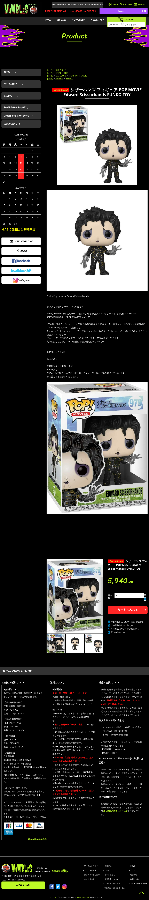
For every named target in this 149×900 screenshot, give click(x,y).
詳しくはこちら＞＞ (37, 838)
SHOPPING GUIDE (75, 4)
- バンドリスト (89, 879)
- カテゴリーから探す (91, 874)
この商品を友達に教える (122, 625)
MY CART (126, 4)
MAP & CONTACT (59, 4)
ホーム (50, 70)
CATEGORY (78, 20)
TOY (66, 73)
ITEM (48, 20)
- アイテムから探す (90, 866)
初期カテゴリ (61, 70)
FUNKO (69, 78)
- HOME (132, 866)
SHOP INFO (10, 124)
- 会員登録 (107, 866)
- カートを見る (109, 874)
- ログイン (107, 870)
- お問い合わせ (135, 879)
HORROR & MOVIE (78, 75)
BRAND (61, 20)
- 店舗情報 (133, 874)
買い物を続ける (118, 632)
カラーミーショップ (52, 897)
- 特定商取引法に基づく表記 (114, 888)
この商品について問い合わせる (125, 628)
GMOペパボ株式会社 (82, 897)
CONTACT (140, 4)
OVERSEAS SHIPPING (94, 4)
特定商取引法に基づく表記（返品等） (128, 621)
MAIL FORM (23, 885)
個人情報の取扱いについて (115, 811)
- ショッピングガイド (111, 883)
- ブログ (132, 870)
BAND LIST (97, 20)
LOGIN (113, 4)
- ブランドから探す (90, 870)
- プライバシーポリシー (138, 883)
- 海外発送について (110, 879)
